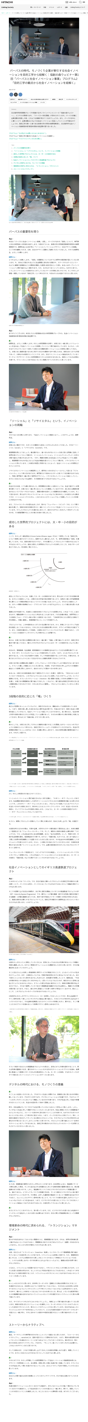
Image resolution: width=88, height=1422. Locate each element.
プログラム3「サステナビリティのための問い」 (25, 138)
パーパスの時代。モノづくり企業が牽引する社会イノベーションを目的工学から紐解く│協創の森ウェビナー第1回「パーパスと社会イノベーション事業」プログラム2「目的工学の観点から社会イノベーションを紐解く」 (44, 77)
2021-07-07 (12, 89)
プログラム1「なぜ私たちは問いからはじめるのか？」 (28, 133)
